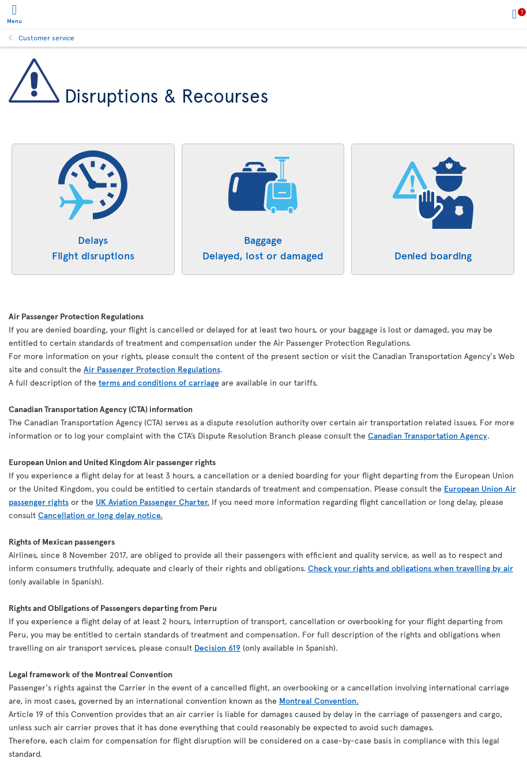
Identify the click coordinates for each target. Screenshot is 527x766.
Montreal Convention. (319, 700)
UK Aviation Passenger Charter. (152, 501)
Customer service (46, 37)
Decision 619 (217, 647)
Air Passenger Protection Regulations (152, 369)
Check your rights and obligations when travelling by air (410, 568)
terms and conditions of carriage (159, 382)
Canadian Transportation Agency (427, 435)
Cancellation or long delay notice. (100, 515)
